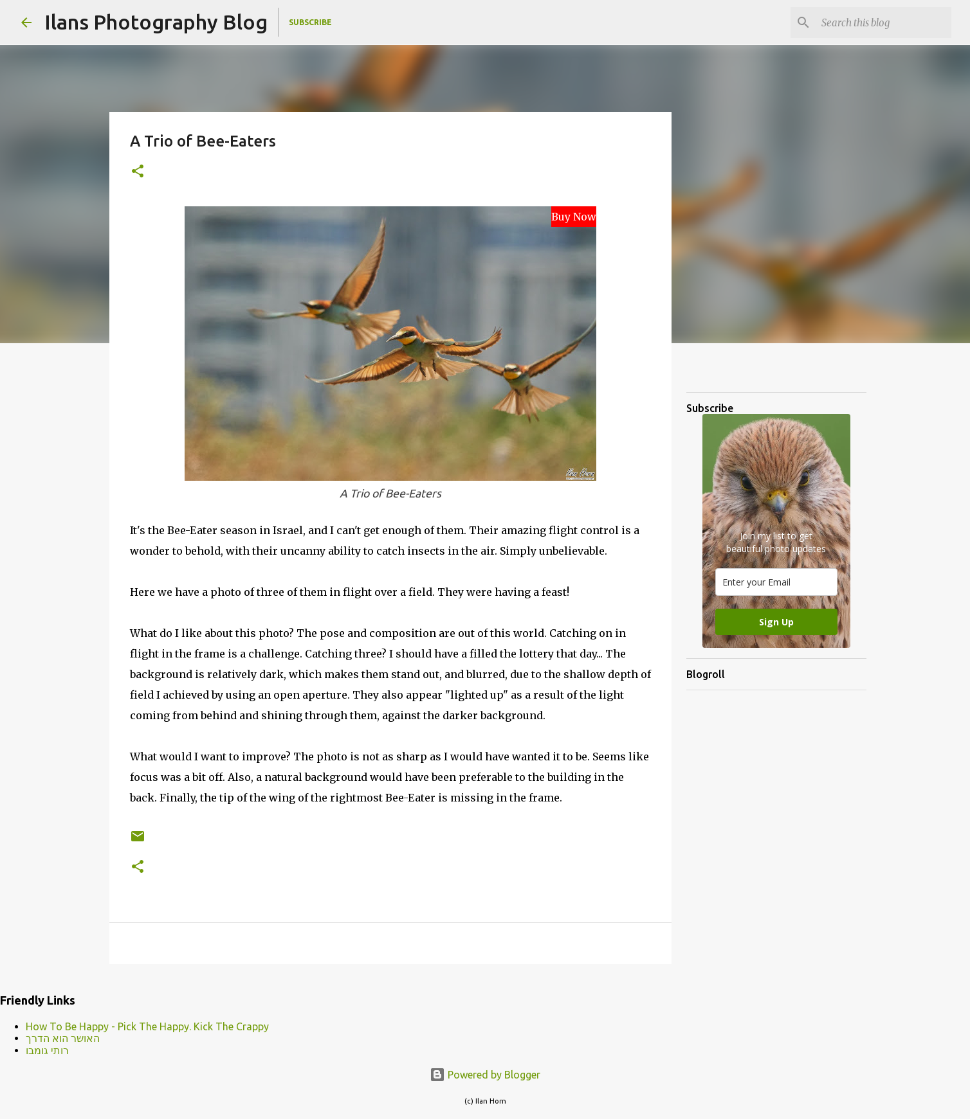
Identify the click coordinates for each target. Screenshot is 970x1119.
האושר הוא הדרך (63, 1038)
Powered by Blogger (485, 1074)
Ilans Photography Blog (156, 21)
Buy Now (573, 216)
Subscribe (310, 22)
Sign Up (776, 622)
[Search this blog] (883, 22)
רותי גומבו (47, 1050)
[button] (137, 172)
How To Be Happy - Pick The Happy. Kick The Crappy (147, 1026)
